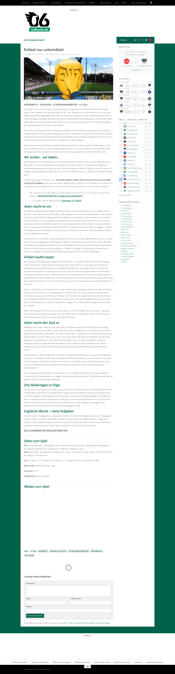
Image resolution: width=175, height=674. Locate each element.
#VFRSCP (51, 195)
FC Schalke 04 (131, 126)
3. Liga (33, 551)
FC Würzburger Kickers (127, 227)
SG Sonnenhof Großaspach (129, 246)
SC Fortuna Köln (125, 240)
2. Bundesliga (55, 3)
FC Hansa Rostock (126, 221)
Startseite (25, 3)
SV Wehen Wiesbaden (127, 256)
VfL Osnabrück (125, 259)
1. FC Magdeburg (126, 205)
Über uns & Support (138, 3)
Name (28, 599)
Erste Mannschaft (34, 40)
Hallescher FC (125, 229)
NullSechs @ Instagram (61, 662)
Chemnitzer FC (125, 211)
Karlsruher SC (125, 232)
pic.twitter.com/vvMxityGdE (69, 195)
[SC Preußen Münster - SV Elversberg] (135, 97)
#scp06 (42, 195)
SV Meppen (124, 251)
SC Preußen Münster (78, 551)
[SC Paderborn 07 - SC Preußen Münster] (135, 84)
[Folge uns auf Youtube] (149, 40)
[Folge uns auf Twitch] (135, 40)
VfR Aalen (29, 555)
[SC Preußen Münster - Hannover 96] (135, 110)
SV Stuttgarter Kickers (127, 254)
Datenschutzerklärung (154, 662)
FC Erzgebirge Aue (126, 219)
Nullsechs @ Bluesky (82, 662)
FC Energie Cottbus (127, 216)
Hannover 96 (131, 141)
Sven (29, 54)
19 (146, 126)
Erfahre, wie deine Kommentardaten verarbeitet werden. (89, 623)
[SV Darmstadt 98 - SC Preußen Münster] (135, 104)
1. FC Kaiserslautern (127, 208)
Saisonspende (105, 3)
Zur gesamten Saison (125, 195)
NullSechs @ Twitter (102, 662)
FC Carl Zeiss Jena (126, 213)
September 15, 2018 (71, 200)
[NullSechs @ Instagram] (142, 40)
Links (117, 3)
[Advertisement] (110, 20)
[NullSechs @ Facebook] (139, 40)
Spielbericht (96, 551)
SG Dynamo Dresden (127, 243)
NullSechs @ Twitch (19, 662)
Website (29, 607)
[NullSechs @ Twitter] (146, 40)
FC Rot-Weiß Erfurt (126, 224)
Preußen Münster (39, 3)
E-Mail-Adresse (76, 599)
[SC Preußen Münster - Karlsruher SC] (135, 91)
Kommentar (30, 583)
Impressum (138, 662)
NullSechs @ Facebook (40, 662)
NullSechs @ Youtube (122, 662)
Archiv (124, 3)
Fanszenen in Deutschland (75, 3)
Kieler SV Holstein (126, 235)
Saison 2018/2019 (58, 551)
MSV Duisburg (125, 238)
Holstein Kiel (131, 160)
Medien (92, 3)
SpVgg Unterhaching (127, 248)
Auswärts (43, 551)
